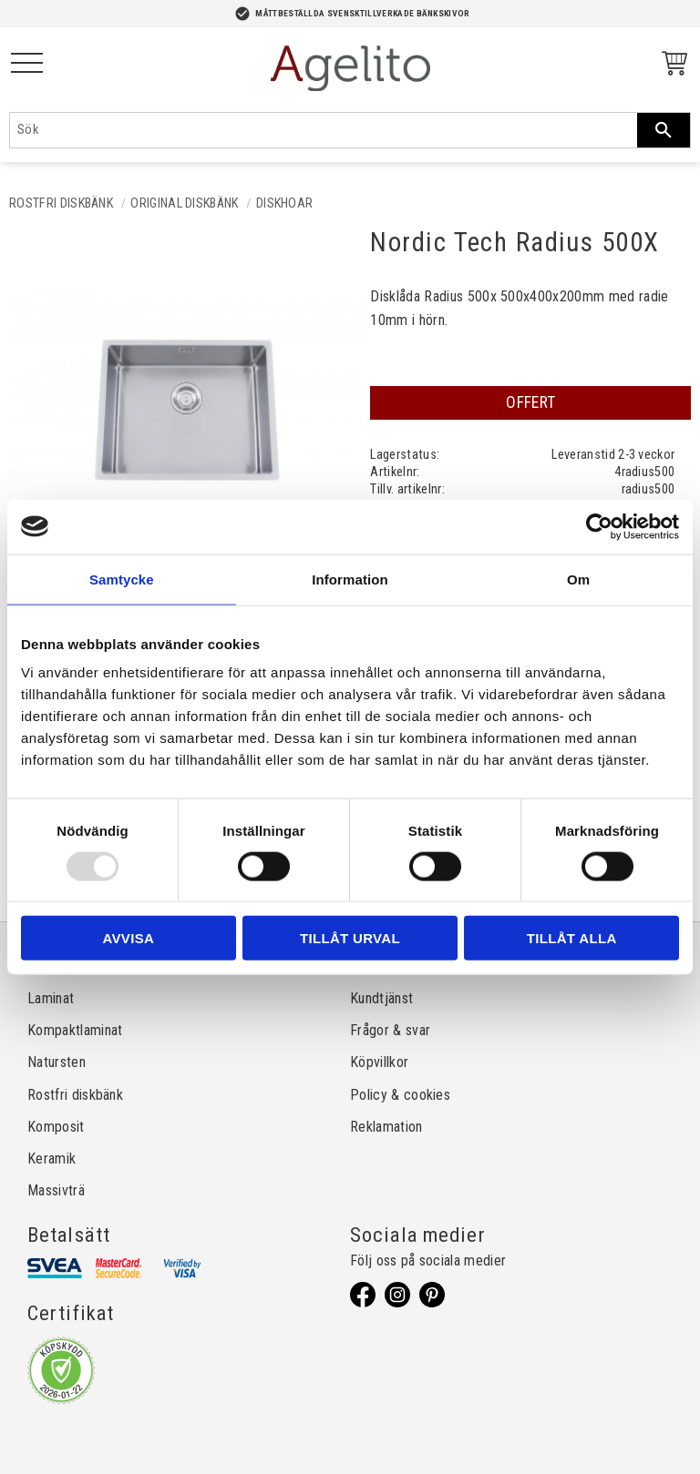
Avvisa (128, 938)
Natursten (56, 1062)
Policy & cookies (400, 1094)
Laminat (50, 998)
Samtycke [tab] (121, 578)
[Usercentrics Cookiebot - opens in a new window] (599, 526)
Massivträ (56, 1190)
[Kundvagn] (670, 66)
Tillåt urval (350, 938)
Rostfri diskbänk (75, 1094)
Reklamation (386, 1126)
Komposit (56, 1126)
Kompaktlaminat (74, 1030)
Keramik (51, 1158)
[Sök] (663, 130)
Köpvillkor (379, 1062)
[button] (27, 64)
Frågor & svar (390, 1030)
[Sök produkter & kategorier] (323, 130)
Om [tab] (578, 578)
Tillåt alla (572, 938)
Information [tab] (350, 578)
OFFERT (530, 402)
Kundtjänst (381, 998)
